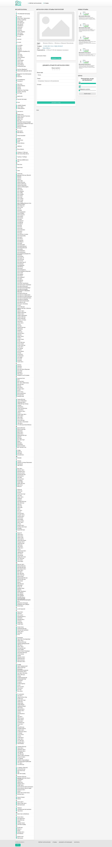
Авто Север (20, 198)
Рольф (19, 676)
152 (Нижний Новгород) (23, 13)
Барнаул (19, 366)
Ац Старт (19, 358)
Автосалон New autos (84, 16)
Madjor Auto (20, 114)
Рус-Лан (19, 689)
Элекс (18, 821)
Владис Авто (20, 388)
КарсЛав (19, 506)
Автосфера (20, 274)
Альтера (19, 325)
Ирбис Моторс (21, 483)
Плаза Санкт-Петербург (23, 651)
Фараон (19, 780)
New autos (20, 131)
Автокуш (19, 232)
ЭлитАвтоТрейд (21, 824)
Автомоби (20, 249)
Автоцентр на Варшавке (23, 294)
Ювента (19, 829)
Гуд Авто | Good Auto (22, 421)
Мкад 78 (19, 586)
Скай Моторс (20, 722)
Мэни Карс (20, 606)
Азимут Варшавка (22, 315)
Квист (18, 509)
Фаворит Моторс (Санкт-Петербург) (23, 779)
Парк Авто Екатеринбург (23, 639)
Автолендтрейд (21, 235)
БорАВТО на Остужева (23, 375)
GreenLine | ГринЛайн (22, 90)
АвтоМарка (20, 241)
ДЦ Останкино (21, 445)
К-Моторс (19, 491)
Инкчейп (19, 477)
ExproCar (19, 76)
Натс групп (20, 615)
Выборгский (20, 396)
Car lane (19, 46)
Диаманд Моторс (22, 435)
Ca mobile (19, 45)
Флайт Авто (20, 785)
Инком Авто (20, 476)
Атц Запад (20, 348)
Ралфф (19, 664)
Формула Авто (21, 789)
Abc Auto (19, 16)
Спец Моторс (20, 727)
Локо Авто (20, 559)
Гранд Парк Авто (21, 414)
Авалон (19, 177)
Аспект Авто (20, 339)
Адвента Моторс (21, 312)
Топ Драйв (20, 758)
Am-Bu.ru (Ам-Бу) (21, 19)
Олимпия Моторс (21, 628)
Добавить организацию (65, 842)
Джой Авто (20, 433)
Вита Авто (20, 387)
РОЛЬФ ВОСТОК (21, 679)
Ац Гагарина (20, 351)
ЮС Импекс (20, 833)
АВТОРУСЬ (20, 266)
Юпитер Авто (20, 832)
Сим (18, 715)
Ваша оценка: (56, 68)
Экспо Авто (20, 817)
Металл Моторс (21, 579)
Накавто (19, 613)
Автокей (19, 226)
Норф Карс (20, 624)
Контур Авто (20, 513)
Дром (18, 441)
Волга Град (20, 391)
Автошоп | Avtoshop (22, 303)
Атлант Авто (20, 343)
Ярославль (20, 838)
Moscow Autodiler (21, 126)
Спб (18, 725)
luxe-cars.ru (20, 111)
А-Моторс (19, 173)
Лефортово (20, 552)
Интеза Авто (20, 479)
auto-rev (19, 39)
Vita (18, 161)
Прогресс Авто (21, 661)
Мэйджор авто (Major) (23, 604)
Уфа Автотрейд (21, 773)
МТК (18, 601)
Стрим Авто (20, 737)
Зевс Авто (20, 465)
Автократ (19, 231)
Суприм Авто (20, 742)
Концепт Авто (21, 515)
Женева (19, 457)
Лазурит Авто (21, 542)
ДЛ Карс (19, 438)
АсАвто (19, 337)
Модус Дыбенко (21, 591)
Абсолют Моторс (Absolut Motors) (24, 176)
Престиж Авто (21, 660)
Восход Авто (20, 394)
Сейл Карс (20, 707)
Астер (18, 340)
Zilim (18, 170)
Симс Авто (20, 721)
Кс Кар (19, 523)
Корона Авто (20, 516)
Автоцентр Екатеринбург (23, 287)
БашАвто (19, 372)
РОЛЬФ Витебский (22, 677)
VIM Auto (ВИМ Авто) (22, 160)
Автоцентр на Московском (24, 296)
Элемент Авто (21, 823)
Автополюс (20, 260)
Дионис (19, 436)
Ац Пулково (20, 355)
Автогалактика (21, 211)
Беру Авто (20, 373)
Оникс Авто (20, 631)
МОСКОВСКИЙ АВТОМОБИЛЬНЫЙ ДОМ (23, 599)
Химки (19, 798)
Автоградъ (20, 216)
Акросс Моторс (21, 318)
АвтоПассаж (20, 259)
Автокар (19, 225)
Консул (19, 512)
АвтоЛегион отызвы (22, 234)
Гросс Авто (20, 418)
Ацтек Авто (20, 361)
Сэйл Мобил (20, 743)
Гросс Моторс (21, 420)
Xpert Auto (20, 167)
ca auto (19, 42)
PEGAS (19, 138)
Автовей (19, 210)
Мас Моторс (20, 573)
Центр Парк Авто (21, 803)
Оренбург (19, 633)
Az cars (19, 36)
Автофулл (20, 281)
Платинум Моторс (22, 652)
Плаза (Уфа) (20, 649)
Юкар (18, 830)
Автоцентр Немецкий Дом (24, 297)
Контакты (76, 842)
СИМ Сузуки (20, 718)
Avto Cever (20, 33)
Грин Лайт (20, 417)
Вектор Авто (20, 381)
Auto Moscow (20, 22)
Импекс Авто (20, 470)
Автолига (19, 237)
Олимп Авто (20, 627)
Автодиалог (20, 220)
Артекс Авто (20, 336)
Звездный (20, 464)
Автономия (20, 256)
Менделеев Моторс (22, 577)
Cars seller (19, 55)
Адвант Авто (20, 311)
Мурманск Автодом (22, 603)
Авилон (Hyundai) (21, 185)
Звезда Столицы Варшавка (24, 462)
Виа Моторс (20, 384)
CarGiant (19, 49)
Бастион (19, 367)
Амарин (19, 330)
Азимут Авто (20, 314)
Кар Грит (19, 495)
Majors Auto (20, 117)
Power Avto (20, 140)
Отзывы (46, 3)
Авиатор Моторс (21, 183)
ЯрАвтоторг (20, 836)
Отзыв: (39, 84)
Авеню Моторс (21, 182)
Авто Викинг (20, 191)
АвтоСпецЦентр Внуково (23, 271)
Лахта (18, 549)
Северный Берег (21, 706)
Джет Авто (20, 432)
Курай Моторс (21, 529)
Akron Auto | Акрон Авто (23, 18)
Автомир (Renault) (22, 247)
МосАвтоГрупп (21, 597)
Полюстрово (20, 654)
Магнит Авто (20, 564)
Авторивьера (20, 265)
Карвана (19, 498)
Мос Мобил (20, 592)
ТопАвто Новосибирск (23, 760)
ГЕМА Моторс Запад (22, 403)
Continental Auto (21, 66)
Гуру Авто (19, 423)
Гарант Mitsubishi (21, 400)
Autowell (19, 28)
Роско (18, 685)
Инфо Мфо (20, 482)
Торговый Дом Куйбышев (24, 761)
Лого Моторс (20, 558)
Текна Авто (20, 748)
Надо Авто (20, 612)
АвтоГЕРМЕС (20, 213)
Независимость (21, 616)
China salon (20, 63)
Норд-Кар (19, 622)
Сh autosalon (20, 694)
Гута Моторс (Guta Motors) (24, 424)
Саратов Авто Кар (22, 697)
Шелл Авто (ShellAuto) (23, 814)
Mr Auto (19, 128)
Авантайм (20, 180)
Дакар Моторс (21, 427)
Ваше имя (40, 72)
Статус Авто (20, 734)
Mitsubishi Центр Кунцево (24, 122)
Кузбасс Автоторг (22, 526)
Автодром (20, 223)
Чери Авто (20, 810)
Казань (19, 492)
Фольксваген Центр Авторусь (25, 786)
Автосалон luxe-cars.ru (85, 52)
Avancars (19, 30)
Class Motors (20, 64)
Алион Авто (20, 323)
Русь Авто (20, 691)
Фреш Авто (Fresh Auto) (23, 792)
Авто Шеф (20, 201)
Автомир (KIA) (21, 244)
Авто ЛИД (20, 192)
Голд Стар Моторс (22, 408)
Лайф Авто (20, 547)
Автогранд (20, 217)
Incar (18, 102)
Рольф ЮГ (20, 680)
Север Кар (20, 701)
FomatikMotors (21, 79)
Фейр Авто (20, 782)
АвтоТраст (20, 275)
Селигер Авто (20, 709)
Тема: (39, 78)
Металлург (20, 580)
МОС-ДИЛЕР (20, 595)
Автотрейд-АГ (21, 277)
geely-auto (19, 96)
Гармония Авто (21, 402)
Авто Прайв (20, 194)
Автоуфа (19, 278)
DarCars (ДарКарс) (22, 69)
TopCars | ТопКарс (22, 156)
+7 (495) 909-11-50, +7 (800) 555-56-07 (53, 46)
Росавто (19, 682)
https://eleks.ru (46, 48)
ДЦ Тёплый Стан (21, 447)
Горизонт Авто (21, 411)
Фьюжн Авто (20, 794)
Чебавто (19, 807)
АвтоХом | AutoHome (22, 283)
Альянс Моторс (21, 327)
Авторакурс (20, 263)
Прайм (19, 655)
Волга (18, 390)
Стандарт (19, 733)
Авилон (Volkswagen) (22, 186)
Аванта (19, 179)
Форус (19, 791)
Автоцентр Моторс (22, 293)
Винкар (19, 385)
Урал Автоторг (21, 770)
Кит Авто (19, 510)
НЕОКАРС (19, 618)
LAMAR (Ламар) (21, 105)
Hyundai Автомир (21, 99)
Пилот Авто (20, 646)
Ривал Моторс (21, 674)
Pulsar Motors (20, 143)
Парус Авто (20, 640)
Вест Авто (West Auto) (23, 382)
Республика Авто (21, 671)
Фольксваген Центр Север (24, 788)
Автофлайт (20, 280)
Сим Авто (19, 716)
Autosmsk (19, 27)
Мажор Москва (21, 565)
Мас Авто (19, 571)
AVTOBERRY (20, 34)
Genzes (19, 88)
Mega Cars (20, 119)
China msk (20, 61)
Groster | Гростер (21, 91)
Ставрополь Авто (22, 731)
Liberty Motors (21, 108)
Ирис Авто (20, 485)
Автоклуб (19, 228)
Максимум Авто (21, 568)
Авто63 (19, 208)
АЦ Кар (19, 352)
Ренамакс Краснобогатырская (22, 670)
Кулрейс (19, 528)
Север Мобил (20, 704)
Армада (19, 334)
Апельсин (19, 331)
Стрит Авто (20, 739)
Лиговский (20, 555)
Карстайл (19, 507)
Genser (19, 87)
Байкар (19, 364)
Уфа (18, 772)
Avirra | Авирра (21, 31)
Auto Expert (20, 21)
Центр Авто (20, 801)
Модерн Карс (20, 588)
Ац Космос (20, 354)
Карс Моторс (20, 503)
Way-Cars (19, 164)
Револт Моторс (21, 667)
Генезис (19, 405)
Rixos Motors (20, 149)
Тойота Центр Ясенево (23, 755)
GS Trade (19, 93)
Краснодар (20, 519)
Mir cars (19, 120)
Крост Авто (20, 522)
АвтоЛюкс (20, 238)
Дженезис (20, 430)
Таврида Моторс (21, 746)
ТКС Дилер (20, 752)
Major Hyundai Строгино (23, 116)
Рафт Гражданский (22, 666)
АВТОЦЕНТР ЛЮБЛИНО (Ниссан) (23, 291)
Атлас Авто (20, 346)
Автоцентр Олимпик (22, 299)
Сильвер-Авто (21, 713)
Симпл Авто (20, 719)
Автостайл (20, 272)
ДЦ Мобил (20, 444)
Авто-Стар (20, 207)
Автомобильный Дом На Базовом (23, 254)
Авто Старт (20, 200)
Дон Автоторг (21, 439)
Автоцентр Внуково (22, 286)
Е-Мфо (19, 450)
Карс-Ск (19, 504)
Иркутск (19, 486)
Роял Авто (20, 688)
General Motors (21, 85)
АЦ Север (19, 357)
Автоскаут (20, 268)
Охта (18, 634)
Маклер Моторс (21, 567)
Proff (18, 141)
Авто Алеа (20, 189)
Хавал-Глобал (21, 797)
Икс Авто (19, 468)
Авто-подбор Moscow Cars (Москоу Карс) (24, 204)
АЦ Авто (19, 349)
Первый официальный (23, 643)
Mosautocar (20, 125)
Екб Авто (19, 453)
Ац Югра (19, 360)
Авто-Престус (20, 205)
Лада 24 (19, 533)
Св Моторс (20, 698)
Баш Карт (19, 370)
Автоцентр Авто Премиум (24, 284)
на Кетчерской (21, 609)
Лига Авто (20, 553)
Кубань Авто (20, 525)
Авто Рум (19, 197)
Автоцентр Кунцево (22, 289)
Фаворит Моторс (21, 776)
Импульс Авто (21, 473)
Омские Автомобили (22, 630)
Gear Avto (19, 84)
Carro (18, 52)
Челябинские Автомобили (24, 809)
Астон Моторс (21, 342)
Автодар (19, 219)
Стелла (19, 736)
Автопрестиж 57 (21, 262)
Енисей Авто (20, 454)
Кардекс (19, 500)
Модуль (19, 589)
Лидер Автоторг (21, 556)
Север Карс (20, 703)
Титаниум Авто (21, 751)
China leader (20, 60)
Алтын (19, 324)
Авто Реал (20, 195)
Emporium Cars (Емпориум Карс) (24, 74)
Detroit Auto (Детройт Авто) (24, 70)
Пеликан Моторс (21, 642)
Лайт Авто (20, 546)
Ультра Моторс (21, 769)
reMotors (19, 146)
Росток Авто (20, 686)
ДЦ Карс (19, 442)
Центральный (21, 804)
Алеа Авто (20, 321)
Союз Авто (20, 724)
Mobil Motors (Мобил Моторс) (25, 123)
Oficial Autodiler (21, 135)
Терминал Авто (21, 749)
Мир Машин (20, 583)
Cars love (19, 54)
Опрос (18, 845)
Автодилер (20, 222)
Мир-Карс (19, 585)
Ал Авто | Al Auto (21, 320)
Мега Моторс (20, 574)
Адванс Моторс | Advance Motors (24, 309)
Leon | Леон (20, 107)
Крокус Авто (20, 520)
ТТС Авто (19, 763)
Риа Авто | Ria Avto (22, 673)
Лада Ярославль (21, 540)
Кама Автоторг (21, 494)
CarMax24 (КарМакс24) (23, 51)
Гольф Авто (20, 409)
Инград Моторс (21, 474)
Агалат (19, 305)
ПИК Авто (19, 645)
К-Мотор (19, 489)
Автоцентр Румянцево (23, 300)
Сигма (19, 712)
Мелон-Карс (20, 576)
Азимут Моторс (21, 317)
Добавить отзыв (56, 58)
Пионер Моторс (21, 648)
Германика (20, 406)
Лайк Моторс (20, 543)
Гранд (18, 412)
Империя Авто (21, 471)
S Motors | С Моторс (22, 152)
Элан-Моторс (20, 820)
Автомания (20, 240)
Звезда (19, 461)
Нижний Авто (20, 619)
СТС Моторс (20, 740)
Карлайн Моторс (21, 501)
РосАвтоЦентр (21, 683)
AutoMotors (20, 25)
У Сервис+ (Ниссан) (22, 767)
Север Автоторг (21, 700)
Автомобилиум (21, 252)
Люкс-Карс (20, 561)
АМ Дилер (20, 328)
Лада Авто (20, 534)
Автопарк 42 (20, 257)
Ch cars (19, 58)
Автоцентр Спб (21, 302)
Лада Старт (20, 537)
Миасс (19, 582)
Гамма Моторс (21, 399)
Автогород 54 (20, 214)
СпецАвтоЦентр (21, 728)
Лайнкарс (19, 544)
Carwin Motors (21, 57)
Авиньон (19, 188)
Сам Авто (19, 695)
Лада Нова (20, 536)
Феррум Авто (20, 783)
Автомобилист (21, 250)
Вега (18, 379)
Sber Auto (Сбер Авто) (23, 153)
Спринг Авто (20, 730)
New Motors (20, 132)
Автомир (19, 243)
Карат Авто (20, 497)
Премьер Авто (21, 658)
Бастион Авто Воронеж (23, 369)
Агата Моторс (21, 306)
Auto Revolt (20, 24)
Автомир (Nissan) (22, 246)
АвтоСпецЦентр (21, 269)
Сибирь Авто (20, 710)
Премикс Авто (21, 657)
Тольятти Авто (21, 757)
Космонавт (20, 518)
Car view (19, 48)
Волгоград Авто (21, 393)
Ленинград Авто (21, 550)
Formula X (19, 81)
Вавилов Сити (21, 378)
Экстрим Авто (21, 818)
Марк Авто (20, 570)
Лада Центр (20, 539)
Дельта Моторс (21, 429)
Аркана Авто (20, 333)
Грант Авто (20, 415)
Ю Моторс (20, 827)
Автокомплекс (21, 229)
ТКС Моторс (20, 754)
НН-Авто (19, 621)
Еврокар (19, 451)
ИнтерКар (19, 480)
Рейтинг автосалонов (35, 3)
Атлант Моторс (21, 345)
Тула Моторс (20, 764)
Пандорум (20, 637)
